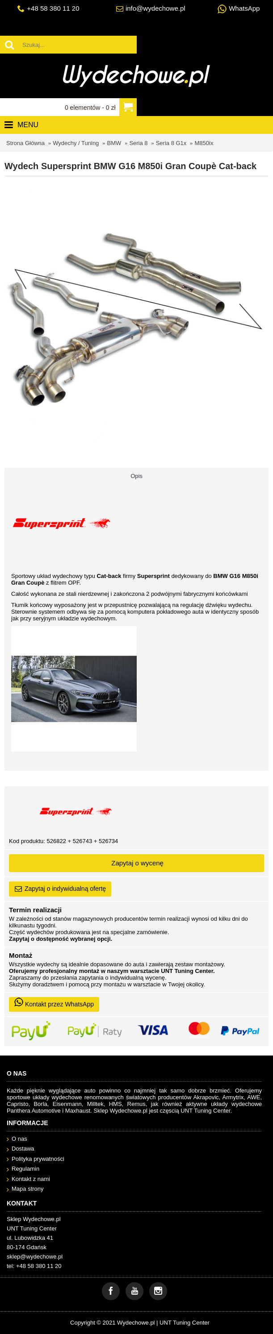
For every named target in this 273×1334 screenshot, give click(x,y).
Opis (136, 476)
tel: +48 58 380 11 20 (34, 1266)
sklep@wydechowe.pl (35, 1256)
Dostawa (20, 1149)
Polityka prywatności (35, 1159)
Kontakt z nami (28, 1179)
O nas (17, 1139)
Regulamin (23, 1169)
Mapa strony (25, 1189)
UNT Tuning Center (185, 1322)
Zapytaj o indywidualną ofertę (60, 889)
